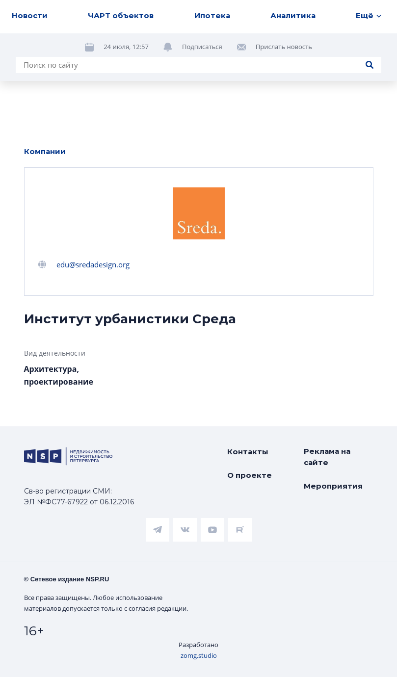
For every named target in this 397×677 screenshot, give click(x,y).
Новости (30, 15)
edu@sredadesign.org (93, 264)
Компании (45, 151)
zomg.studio (199, 655)
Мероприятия (333, 486)
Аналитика (293, 15)
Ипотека (212, 15)
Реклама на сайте (327, 456)
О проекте (249, 475)
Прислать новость (284, 46)
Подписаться (202, 46)
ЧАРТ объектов (121, 15)
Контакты (247, 451)
